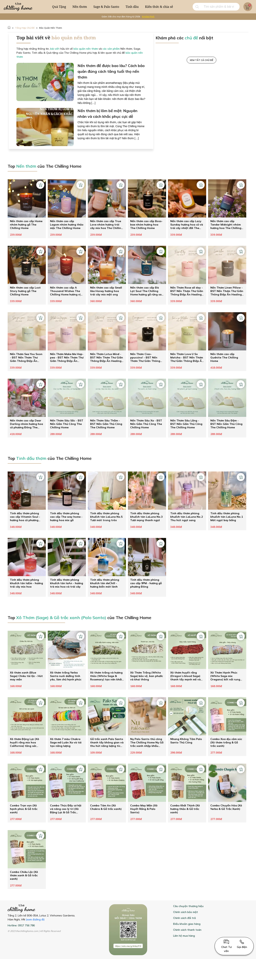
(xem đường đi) (35, 919)
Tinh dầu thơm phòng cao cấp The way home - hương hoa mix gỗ (66, 517)
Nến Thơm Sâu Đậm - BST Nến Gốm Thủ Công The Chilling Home (226, 424)
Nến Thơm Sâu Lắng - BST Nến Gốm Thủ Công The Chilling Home (186, 424)
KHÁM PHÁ (148, 16)
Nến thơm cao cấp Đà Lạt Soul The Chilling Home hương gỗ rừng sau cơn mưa (146, 291)
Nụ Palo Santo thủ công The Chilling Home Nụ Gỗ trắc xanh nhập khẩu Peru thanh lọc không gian (146, 742)
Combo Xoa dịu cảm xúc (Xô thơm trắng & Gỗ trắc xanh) (226, 742)
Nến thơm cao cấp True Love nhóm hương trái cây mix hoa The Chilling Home (106, 224)
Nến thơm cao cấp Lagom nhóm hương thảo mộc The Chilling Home (66, 224)
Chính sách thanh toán (187, 930)
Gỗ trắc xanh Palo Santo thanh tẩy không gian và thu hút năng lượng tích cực (107, 742)
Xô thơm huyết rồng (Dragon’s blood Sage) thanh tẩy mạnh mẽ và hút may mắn (185, 676)
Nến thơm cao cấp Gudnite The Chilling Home (224, 357)
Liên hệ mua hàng (184, 935)
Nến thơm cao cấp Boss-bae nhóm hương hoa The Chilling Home (146, 224)
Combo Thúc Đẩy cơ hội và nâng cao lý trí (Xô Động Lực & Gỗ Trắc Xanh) (65, 809)
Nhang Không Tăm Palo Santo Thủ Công (186, 740)
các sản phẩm (111, 48)
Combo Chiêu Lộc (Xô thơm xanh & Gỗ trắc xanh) (24, 875)
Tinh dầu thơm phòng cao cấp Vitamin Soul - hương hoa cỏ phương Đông (25, 517)
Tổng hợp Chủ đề (25, 27)
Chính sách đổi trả (184, 918)
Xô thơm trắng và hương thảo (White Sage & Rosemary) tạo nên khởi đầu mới (106, 676)
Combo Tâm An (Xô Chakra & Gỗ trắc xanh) (106, 807)
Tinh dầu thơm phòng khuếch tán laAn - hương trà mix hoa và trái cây (66, 583)
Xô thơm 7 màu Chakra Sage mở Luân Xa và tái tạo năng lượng (66, 742)
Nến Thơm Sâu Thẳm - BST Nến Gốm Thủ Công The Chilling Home (106, 424)
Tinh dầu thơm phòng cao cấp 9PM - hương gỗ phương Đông (146, 583)
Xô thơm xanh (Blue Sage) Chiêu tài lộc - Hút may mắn (26, 676)
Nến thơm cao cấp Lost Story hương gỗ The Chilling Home (25, 291)
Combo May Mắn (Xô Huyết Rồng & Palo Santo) (143, 809)
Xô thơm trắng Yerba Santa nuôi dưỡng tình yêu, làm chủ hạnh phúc (65, 676)
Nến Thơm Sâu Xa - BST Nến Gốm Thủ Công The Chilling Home (146, 424)
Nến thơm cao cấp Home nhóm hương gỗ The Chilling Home (26, 224)
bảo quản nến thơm (50, 27)
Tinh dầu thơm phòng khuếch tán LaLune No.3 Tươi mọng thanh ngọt (146, 517)
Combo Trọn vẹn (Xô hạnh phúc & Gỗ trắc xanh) (23, 809)
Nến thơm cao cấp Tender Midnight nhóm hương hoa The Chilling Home (225, 224)
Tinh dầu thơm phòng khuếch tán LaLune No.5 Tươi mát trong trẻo (106, 517)
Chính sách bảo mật (185, 912)
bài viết (55, 48)
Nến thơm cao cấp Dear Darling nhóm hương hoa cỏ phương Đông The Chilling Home (26, 424)
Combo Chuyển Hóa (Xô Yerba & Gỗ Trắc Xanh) (226, 807)
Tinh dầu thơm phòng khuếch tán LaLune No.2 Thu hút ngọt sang (186, 517)
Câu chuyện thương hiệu (188, 906)
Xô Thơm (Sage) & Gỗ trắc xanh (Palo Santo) (61, 617)
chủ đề (191, 37)
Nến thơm (79, 7)
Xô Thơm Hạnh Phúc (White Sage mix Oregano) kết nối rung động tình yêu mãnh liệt (226, 676)
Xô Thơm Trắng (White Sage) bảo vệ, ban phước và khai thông (146, 676)
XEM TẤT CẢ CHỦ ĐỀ (201, 60)
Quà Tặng (59, 7)
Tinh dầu (132, 7)
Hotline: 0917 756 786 (21, 925)
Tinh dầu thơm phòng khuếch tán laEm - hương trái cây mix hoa (26, 583)
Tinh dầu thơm (31, 458)
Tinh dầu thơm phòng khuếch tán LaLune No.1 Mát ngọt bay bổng (226, 517)
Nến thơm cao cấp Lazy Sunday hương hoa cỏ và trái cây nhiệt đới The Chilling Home (186, 224)
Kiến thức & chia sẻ (159, 7)
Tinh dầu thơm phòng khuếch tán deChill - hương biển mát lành (104, 583)
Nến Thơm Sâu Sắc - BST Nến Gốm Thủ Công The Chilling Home (66, 424)
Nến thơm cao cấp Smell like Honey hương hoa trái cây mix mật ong (106, 291)
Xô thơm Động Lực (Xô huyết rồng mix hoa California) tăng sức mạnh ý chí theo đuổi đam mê (24, 742)
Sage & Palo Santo (106, 7)
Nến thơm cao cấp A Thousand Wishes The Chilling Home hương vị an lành (65, 291)
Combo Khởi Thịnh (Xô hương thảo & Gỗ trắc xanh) (185, 809)
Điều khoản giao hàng (186, 924)
